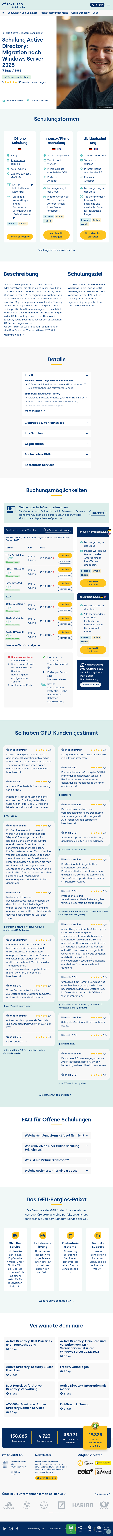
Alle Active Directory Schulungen (22, 32)
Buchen (65, 555)
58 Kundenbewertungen (32, 82)
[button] (56, 1135)
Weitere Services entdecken (56, 1301)
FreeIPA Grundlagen (74, 1367)
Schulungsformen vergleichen (56, 250)
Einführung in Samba (74, 1404)
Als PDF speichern (37, 100)
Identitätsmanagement (54, 12)
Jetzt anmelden (46, 1478)
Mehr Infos (98, 512)
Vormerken (65, 561)
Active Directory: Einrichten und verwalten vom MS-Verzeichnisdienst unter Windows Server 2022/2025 (83, 1346)
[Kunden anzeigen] (102, 1494)
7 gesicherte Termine (18, 162)
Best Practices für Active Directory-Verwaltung (24, 1387)
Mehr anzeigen (14, 335)
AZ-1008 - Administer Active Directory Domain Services (26, 1406)
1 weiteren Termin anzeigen (23, 645)
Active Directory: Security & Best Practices (29, 1368)
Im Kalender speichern (56, 530)
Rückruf (97, 5)
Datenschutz (55, 1529)
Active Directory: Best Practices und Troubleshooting (29, 1342)
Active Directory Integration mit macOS (83, 1387)
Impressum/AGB (36, 1529)
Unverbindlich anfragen (56, 235)
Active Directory (80, 12)
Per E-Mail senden (13, 100)
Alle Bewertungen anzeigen (56, 1095)
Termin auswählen (19, 236)
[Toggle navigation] (109, 5)
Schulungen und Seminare (23, 12)
